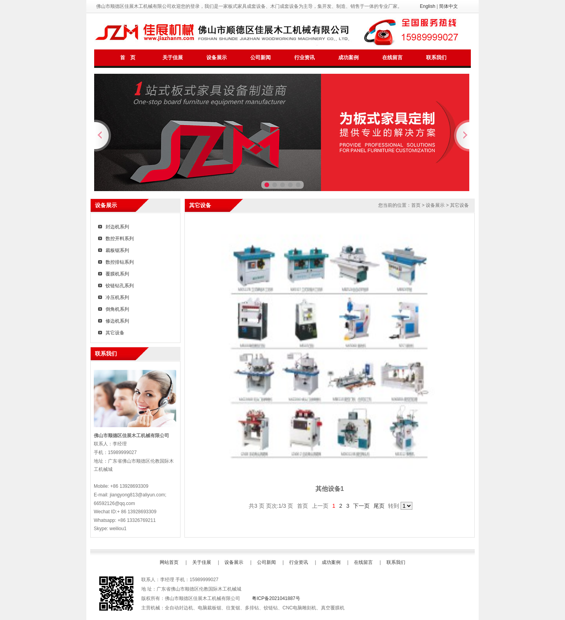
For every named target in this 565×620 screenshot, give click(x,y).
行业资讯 (304, 57)
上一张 (103, 135)
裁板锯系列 (117, 250)
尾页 (379, 506)
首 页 (127, 57)
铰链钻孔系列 (120, 285)
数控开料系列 (120, 238)
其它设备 (115, 333)
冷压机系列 (117, 297)
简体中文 (448, 6)
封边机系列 (117, 227)
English (427, 6)
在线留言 (392, 57)
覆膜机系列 (117, 274)
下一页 (361, 506)
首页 (416, 205)
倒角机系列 (117, 309)
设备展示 (216, 57)
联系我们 (436, 57)
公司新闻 (260, 57)
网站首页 (169, 562)
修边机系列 (117, 321)
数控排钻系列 (120, 262)
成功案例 (348, 57)
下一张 (462, 135)
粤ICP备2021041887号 (276, 598)
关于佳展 (172, 57)
